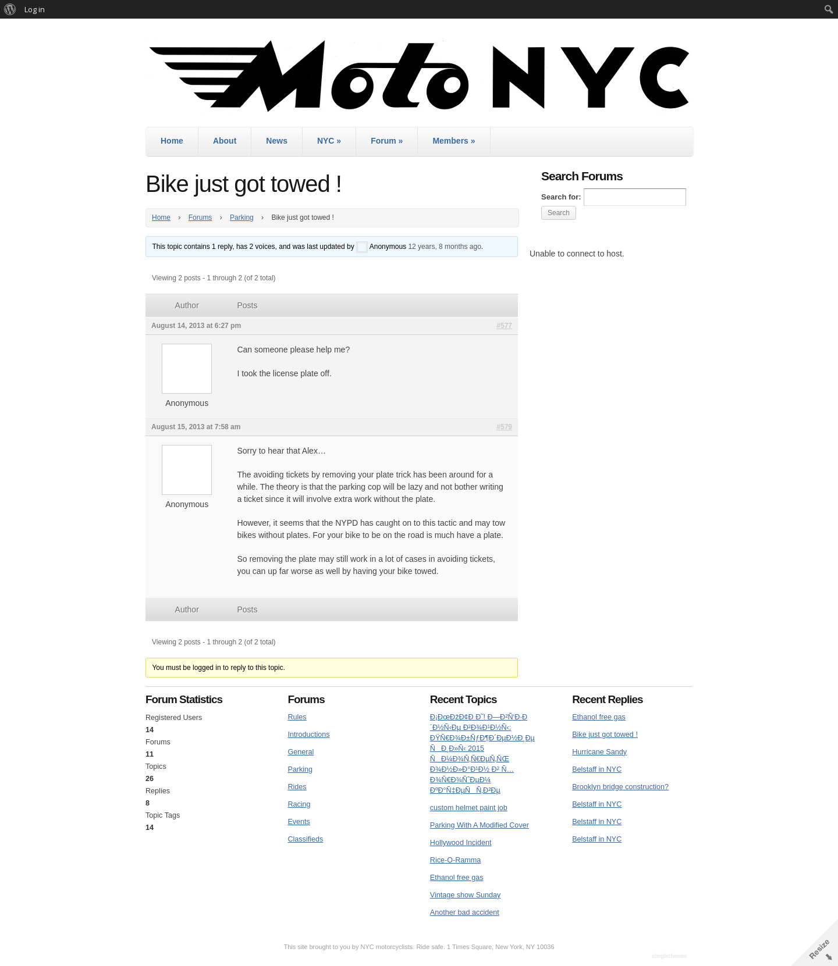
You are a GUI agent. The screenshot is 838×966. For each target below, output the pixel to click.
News (276, 140)
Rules (296, 717)
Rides (296, 787)
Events (298, 822)
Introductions (308, 734)
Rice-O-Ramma (455, 860)
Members (453, 140)
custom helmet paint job (468, 808)
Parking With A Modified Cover (479, 825)
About (224, 140)
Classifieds (305, 839)
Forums (200, 217)
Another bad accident (464, 912)
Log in (34, 9)
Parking (242, 217)
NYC (329, 140)
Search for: (561, 197)
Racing (298, 804)
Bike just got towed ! (605, 734)
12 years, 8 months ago (444, 247)
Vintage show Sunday (465, 895)
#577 (504, 326)
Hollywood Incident (461, 843)
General (300, 752)
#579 (504, 427)
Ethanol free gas (457, 878)
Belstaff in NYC (597, 769)
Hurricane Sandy (599, 752)
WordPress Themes (671, 956)
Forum (387, 140)
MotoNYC (419, 76)
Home (172, 140)
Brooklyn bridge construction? (620, 787)
